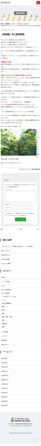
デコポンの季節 (6, 265)
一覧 (20, 231)
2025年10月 (4, 386)
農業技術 (37, 169)
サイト (7, 212)
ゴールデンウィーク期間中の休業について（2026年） (17, 248)
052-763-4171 (16, 428)
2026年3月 (4, 365)
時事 (3, 309)
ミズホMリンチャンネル (9, 298)
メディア (4, 338)
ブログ (13, 24)
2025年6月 (4, 403)
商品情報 (4, 342)
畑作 (33, 169)
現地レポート (5, 346)
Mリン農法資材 (6, 292)
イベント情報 (5, 283)
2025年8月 (4, 394)
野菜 (3, 329)
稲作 (3, 322)
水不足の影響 (5, 261)
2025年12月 (4, 377)
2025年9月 (4, 390)
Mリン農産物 (6, 295)
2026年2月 (4, 369)
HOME (2, 24)
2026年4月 (4, 360)
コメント (8, 189)
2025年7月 (4, 399)
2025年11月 (4, 382)
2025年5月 (4, 407)
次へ (38, 231)
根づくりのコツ (6, 253)
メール (7, 209)
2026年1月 (4, 373)
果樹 (3, 312)
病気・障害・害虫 (7, 319)
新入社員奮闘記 (6, 305)
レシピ (4, 302)
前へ (2, 231)
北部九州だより (6, 257)
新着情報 (7, 24)
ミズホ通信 (4, 334)
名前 (7, 206)
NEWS (3, 279)
